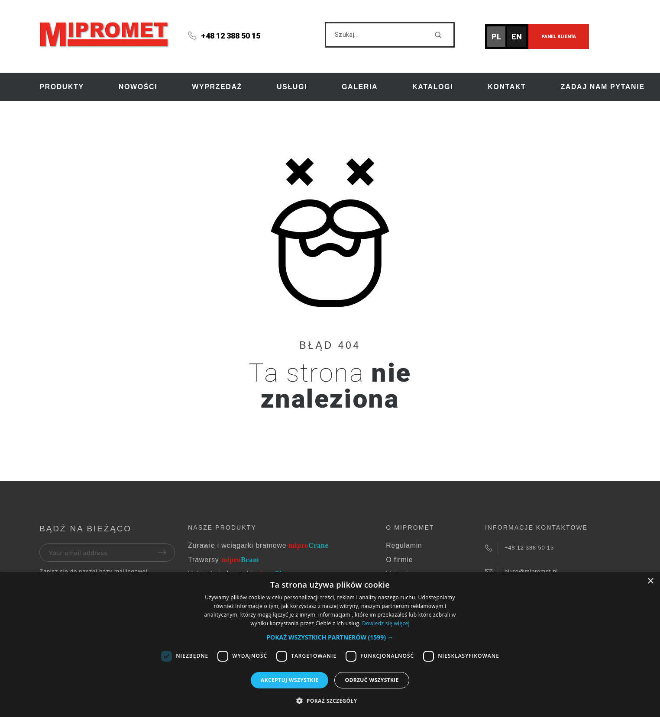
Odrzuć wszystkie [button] (371, 680)
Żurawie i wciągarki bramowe (258, 545)
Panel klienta (558, 36)
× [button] (650, 581)
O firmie (399, 559)
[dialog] (330, 644)
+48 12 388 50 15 (230, 35)
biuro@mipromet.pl (531, 571)
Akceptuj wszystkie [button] (289, 680)
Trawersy (223, 559)
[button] (329, 637)
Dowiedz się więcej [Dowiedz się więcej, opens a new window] (386, 623)
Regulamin (404, 545)
